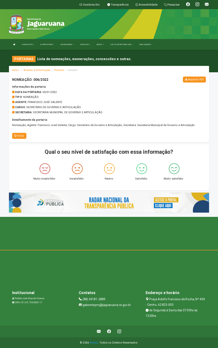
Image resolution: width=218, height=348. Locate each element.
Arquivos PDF (194, 79)
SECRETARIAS (67, 44)
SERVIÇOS (85, 44)
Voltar (19, 135)
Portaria (59, 70)
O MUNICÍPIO (28, 44)
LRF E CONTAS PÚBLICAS (121, 44)
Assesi (94, 342)
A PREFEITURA (47, 44)
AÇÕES (100, 44)
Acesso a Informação (36, 70)
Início (15, 70)
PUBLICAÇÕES (145, 44)
